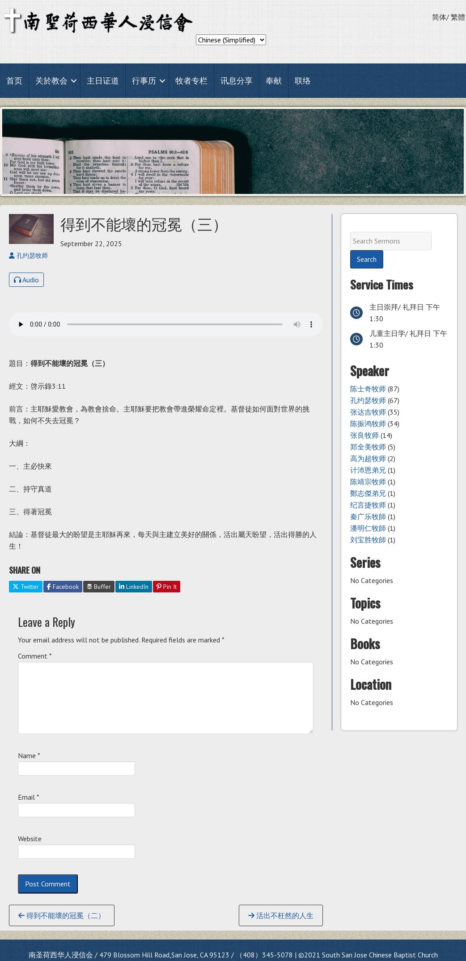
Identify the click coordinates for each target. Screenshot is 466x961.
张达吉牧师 (368, 411)
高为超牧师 (368, 458)
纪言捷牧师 (368, 504)
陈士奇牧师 (368, 388)
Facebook (63, 587)
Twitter (26, 587)
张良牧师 (364, 435)
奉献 (274, 81)
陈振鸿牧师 (368, 423)
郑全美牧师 (368, 446)
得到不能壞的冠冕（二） (61, 915)
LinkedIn (133, 587)
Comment (35, 655)
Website (30, 838)
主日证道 (103, 81)
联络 (303, 81)
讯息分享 (236, 81)
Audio (26, 279)
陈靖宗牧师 (368, 481)
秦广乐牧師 (368, 516)
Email (28, 797)
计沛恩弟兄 (368, 470)
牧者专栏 (191, 81)
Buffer (99, 587)
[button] (74, 80)
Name (29, 755)
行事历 (144, 81)
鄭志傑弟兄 (368, 493)
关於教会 (51, 81)
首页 (14, 81)
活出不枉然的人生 (280, 915)
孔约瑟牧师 (368, 400)
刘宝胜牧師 (368, 539)
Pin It (167, 587)
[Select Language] (231, 39)
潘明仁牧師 (368, 528)
